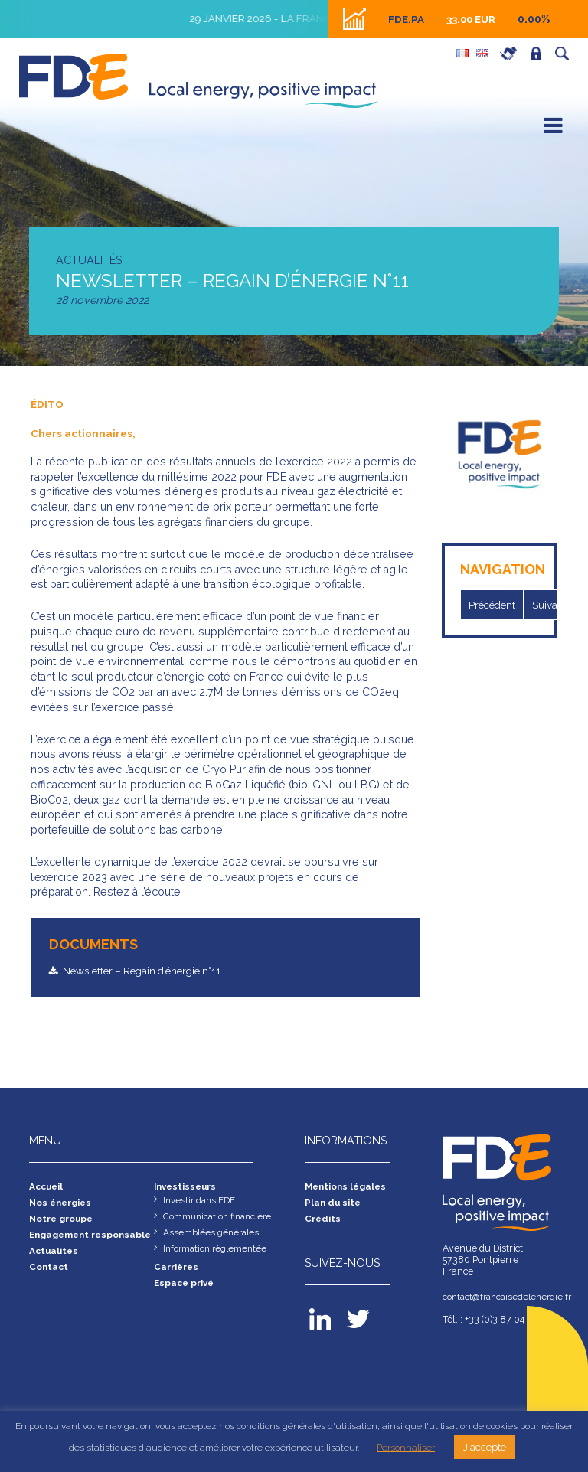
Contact (49, 1283)
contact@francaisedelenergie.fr (501, 1297)
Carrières (512, 53)
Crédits (323, 1221)
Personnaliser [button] (406, 1447)
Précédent (495, 605)
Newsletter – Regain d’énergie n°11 (151, 970)
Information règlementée (218, 1252)
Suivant (555, 605)
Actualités (54, 1266)
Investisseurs (187, 1187)
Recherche (566, 53)
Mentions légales (348, 1187)
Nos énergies (62, 1204)
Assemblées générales (213, 1236)
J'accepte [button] (484, 1447)
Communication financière (221, 1219)
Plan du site (334, 1204)
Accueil (47, 1187)
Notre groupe (64, 1221)
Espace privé (540, 53)
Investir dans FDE (201, 1202)
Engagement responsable (61, 1243)
